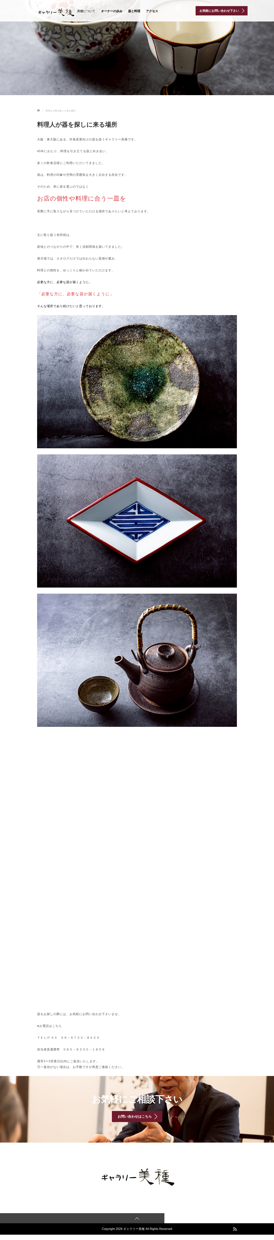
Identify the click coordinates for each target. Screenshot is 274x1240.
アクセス (152, 11)
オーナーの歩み (111, 11)
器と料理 (134, 11)
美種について (86, 11)
